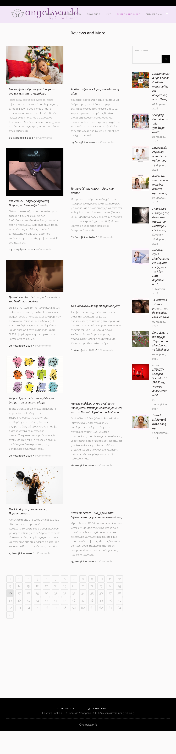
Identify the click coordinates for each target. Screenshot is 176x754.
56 (46, 700)
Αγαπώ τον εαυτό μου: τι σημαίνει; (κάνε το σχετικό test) (160, 184)
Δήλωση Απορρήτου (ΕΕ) (83, 735)
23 (101, 678)
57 (55, 700)
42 (37, 693)
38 (119, 686)
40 (19, 693)
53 (19, 700)
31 (55, 686)
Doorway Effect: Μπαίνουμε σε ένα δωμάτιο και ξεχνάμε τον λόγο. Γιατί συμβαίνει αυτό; (160, 267)
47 (83, 693)
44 (55, 693)
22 (92, 678)
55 (37, 700)
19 (64, 678)
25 (119, 678)
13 (10, 678)
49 (101, 693)
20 (73, 678)
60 (83, 700)
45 (64, 693)
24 (110, 678)
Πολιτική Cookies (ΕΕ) (55, 735)
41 (28, 693)
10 (101, 671)
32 (64, 686)
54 (28, 700)
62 (101, 700)
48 (92, 693)
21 (82, 678)
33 (73, 686)
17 (46, 678)
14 (19, 678)
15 (28, 678)
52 (10, 700)
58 (65, 700)
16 (37, 678)
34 (82, 686)
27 (19, 686)
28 (28, 686)
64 (119, 700)
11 (110, 671)
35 (92, 686)
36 (101, 686)
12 (119, 671)
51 (119, 693)
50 (110, 693)
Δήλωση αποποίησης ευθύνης (116, 735)
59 (74, 700)
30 (46, 686)
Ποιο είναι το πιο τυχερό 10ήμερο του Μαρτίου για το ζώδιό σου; (160, 341)
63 (110, 700)
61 (92, 700)
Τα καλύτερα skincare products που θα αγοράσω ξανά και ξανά (160, 308)
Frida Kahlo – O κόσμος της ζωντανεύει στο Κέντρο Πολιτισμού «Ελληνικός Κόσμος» (160, 221)
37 (110, 686)
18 (55, 678)
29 (37, 686)
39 (10, 693)
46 (73, 693)
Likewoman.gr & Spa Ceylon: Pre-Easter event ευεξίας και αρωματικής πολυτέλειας (160, 86)
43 (46, 693)
